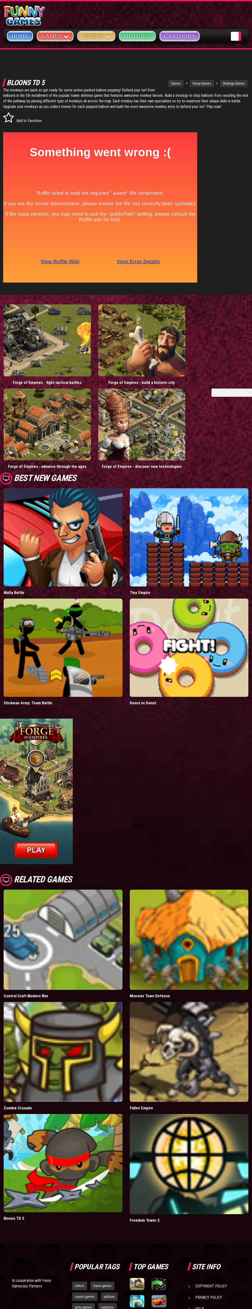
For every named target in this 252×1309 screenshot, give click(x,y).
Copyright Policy (211, 1194)
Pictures (137, 36)
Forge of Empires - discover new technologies (220, 364)
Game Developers (211, 1229)
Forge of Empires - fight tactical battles (31, 364)
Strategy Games (208, 83)
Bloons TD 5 (14, 1126)
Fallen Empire (141, 1016)
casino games (85, 1205)
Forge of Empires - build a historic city (94, 364)
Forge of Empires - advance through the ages (157, 364)
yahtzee (109, 1205)
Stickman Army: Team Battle (28, 611)
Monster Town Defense (150, 904)
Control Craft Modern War (26, 904)
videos (79, 1194)
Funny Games (176, 83)
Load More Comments (232, 377)
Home (20, 36)
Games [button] (55, 36)
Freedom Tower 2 (145, 1128)
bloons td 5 (82, 1227)
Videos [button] (96, 36)
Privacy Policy (208, 1206)
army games (83, 1216)
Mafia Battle (14, 501)
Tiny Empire (140, 501)
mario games (102, 1194)
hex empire (107, 1227)
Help (199, 1217)
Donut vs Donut (143, 611)
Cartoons (179, 36)
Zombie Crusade (18, 1016)
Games (150, 83)
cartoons (107, 1216)
